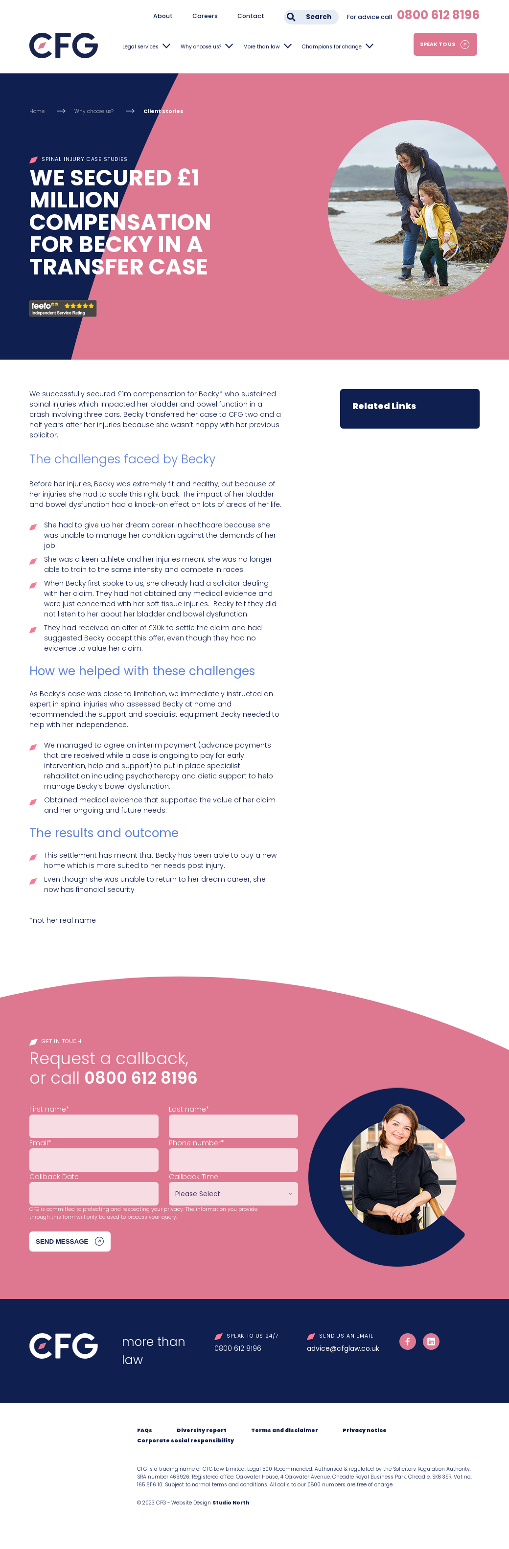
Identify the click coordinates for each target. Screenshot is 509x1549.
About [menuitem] (163, 16)
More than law (261, 46)
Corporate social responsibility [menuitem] (185, 1440)
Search (318, 17)
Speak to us (437, 44)
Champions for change (332, 46)
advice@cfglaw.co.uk (343, 1348)
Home (37, 111)
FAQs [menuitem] (144, 1430)
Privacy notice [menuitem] (365, 1430)
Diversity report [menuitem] (202, 1430)
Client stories (163, 111)
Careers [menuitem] (205, 16)
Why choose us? (201, 46)
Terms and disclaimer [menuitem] (284, 1430)
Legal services (140, 46)
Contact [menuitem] (250, 16)
